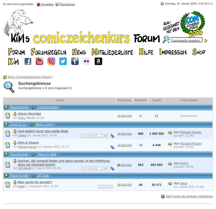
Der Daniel (24, 167)
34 (105, 168)
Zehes (22, 135)
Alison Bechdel (29, 114)
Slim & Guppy (28, 142)
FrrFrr (22, 117)
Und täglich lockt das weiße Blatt (43, 131)
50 (105, 136)
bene (21, 186)
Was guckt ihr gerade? (35, 182)
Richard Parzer (191, 132)
